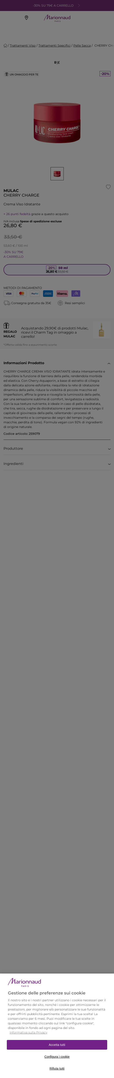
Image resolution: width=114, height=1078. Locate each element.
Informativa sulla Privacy (28, 1039)
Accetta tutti (57, 1051)
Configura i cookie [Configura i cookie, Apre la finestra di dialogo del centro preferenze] (57, 1063)
